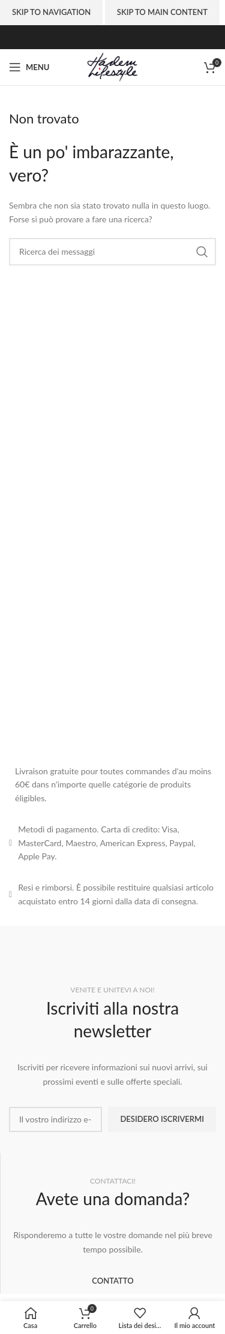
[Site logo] (112, 66)
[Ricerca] (112, 251)
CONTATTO (112, 1280)
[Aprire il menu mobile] (29, 67)
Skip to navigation (51, 12)
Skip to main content (162, 12)
